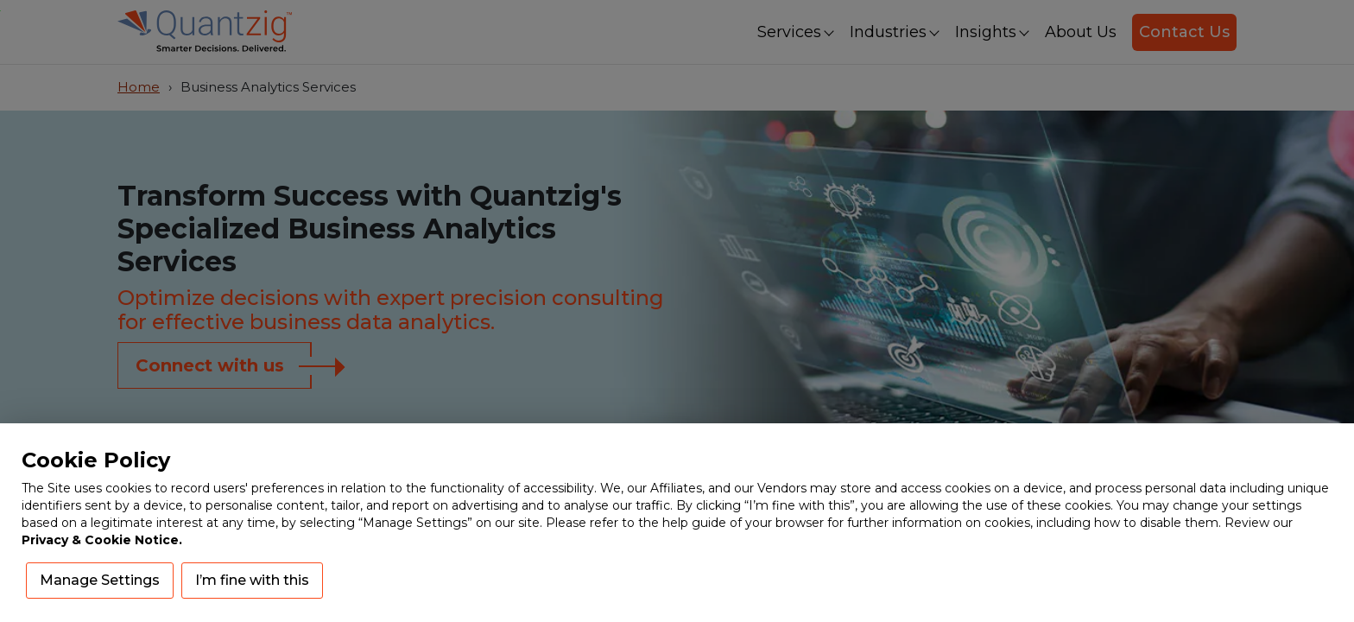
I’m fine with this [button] (252, 580)
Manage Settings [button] (100, 580)
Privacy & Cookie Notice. (102, 540)
